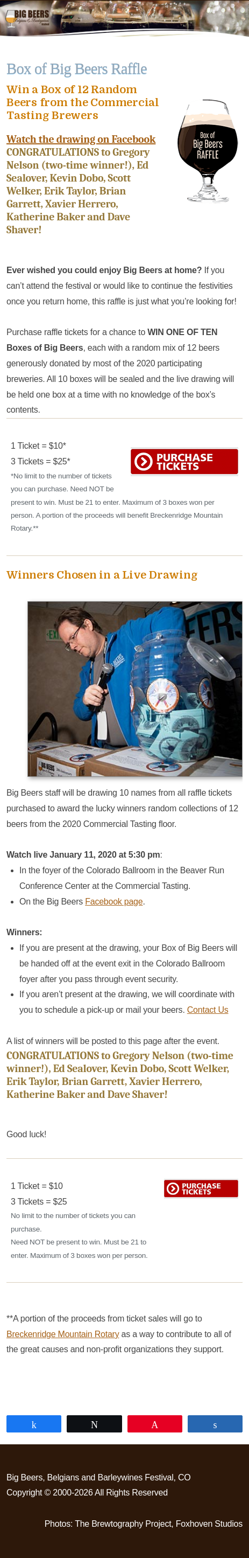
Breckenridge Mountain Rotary (62, 1334)
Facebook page (114, 901)
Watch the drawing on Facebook (80, 139)
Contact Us (208, 1009)
